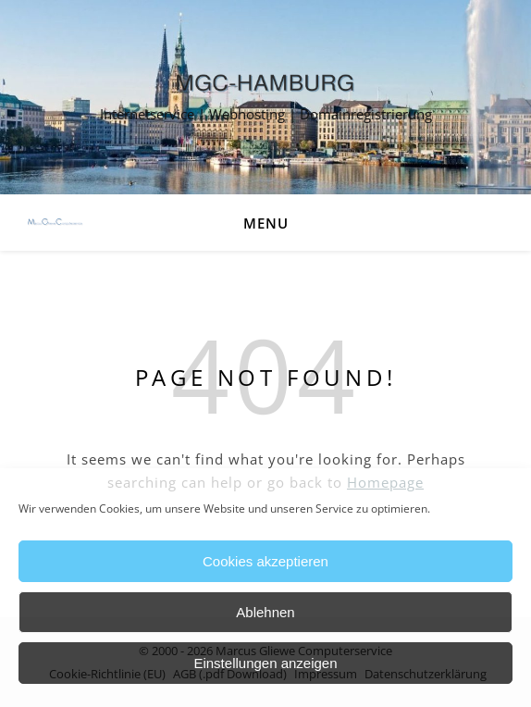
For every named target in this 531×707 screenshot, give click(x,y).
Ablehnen (265, 612)
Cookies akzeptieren (265, 561)
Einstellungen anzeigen (265, 663)
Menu (266, 223)
